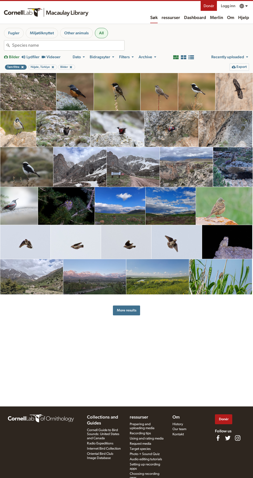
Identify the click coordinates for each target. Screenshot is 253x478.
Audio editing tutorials (146, 459)
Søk (154, 18)
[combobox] (68, 45)
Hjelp (243, 18)
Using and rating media (147, 438)
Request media (140, 443)
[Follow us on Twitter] (228, 438)
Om (230, 18)
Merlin (216, 18)
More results (126, 310)
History (177, 424)
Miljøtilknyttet (42, 33)
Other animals (76, 33)
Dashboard (195, 18)
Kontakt (178, 434)
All (101, 33)
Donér (209, 6)
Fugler (14, 33)
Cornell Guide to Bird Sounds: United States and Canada (103, 434)
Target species (140, 449)
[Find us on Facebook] (218, 438)
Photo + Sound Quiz (145, 454)
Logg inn (228, 6)
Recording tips (140, 433)
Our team (179, 429)
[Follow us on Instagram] (238, 438)
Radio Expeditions (100, 443)
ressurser (171, 18)
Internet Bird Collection (104, 448)
